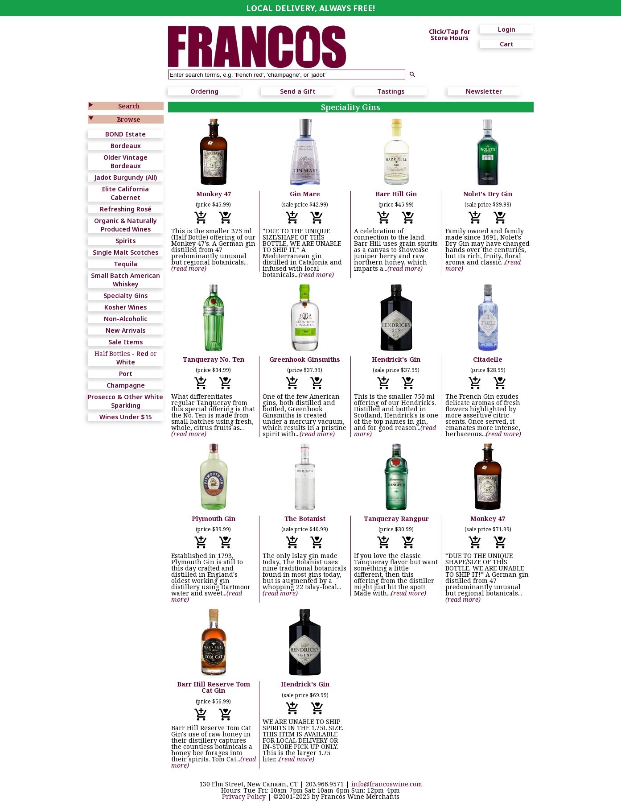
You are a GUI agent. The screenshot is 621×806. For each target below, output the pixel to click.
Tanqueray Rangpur (396, 518)
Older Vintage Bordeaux (125, 161)
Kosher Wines (125, 307)
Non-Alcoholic (125, 318)
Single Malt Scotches (125, 252)
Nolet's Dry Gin (487, 194)
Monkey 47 (213, 194)
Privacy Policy (244, 796)
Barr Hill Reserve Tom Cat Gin (213, 687)
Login (506, 29)
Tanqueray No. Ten (213, 359)
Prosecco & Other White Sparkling (125, 401)
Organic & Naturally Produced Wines (125, 224)
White (125, 362)
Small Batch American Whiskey (125, 279)
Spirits (125, 240)
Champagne (126, 385)
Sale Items (125, 342)
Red (142, 353)
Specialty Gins (125, 295)
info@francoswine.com (386, 784)
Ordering (204, 91)
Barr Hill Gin (396, 194)
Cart (507, 44)
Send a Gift (298, 91)
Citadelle (487, 359)
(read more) (188, 268)
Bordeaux (126, 145)
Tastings (390, 91)
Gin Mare (305, 194)
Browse (128, 119)
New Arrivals (125, 330)
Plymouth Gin (213, 518)
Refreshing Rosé (126, 209)
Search (129, 106)
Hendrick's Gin (396, 359)
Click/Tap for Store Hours (449, 35)
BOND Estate (125, 134)
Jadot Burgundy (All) (125, 177)
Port (125, 373)
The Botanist (304, 518)
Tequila (125, 264)
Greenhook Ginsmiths (304, 359)
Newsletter (484, 91)
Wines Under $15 (125, 417)
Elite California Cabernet (125, 193)
